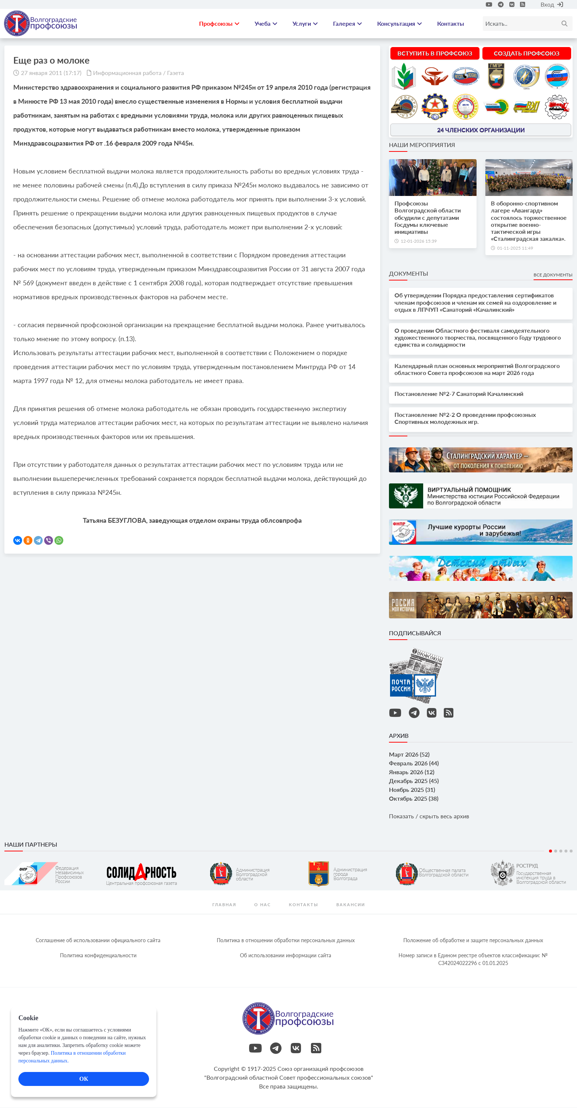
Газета (175, 72)
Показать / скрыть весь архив (429, 816)
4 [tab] (565, 851)
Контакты (450, 23)
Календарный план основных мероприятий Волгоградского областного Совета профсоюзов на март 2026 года (477, 369)
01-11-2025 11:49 (515, 248)
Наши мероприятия (422, 145)
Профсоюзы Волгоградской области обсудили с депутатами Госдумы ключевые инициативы (427, 218)
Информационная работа (127, 72)
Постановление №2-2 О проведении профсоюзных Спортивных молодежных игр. (465, 419)
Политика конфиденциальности (98, 955)
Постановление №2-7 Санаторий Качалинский (458, 393)
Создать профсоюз (526, 53)
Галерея (347, 23)
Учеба (266, 23)
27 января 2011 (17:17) (51, 72)
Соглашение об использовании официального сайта (98, 940)
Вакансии (350, 905)
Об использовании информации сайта (285, 955)
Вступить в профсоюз (434, 53)
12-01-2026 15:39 (419, 241)
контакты (303, 905)
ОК (83, 1079)
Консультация (399, 23)
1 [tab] (550, 851)
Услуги (305, 23)
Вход (552, 4)
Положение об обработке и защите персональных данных (473, 940)
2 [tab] (555, 851)
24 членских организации (481, 129)
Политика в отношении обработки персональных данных (286, 940)
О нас (262, 905)
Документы (408, 274)
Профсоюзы (219, 23)
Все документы (553, 275)
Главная (224, 905)
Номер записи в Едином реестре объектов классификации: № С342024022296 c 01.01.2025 (473, 959)
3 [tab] (560, 851)
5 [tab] (571, 851)
